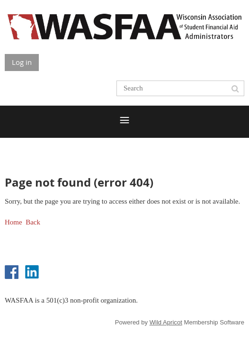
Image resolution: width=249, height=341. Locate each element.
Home (13, 222)
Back (33, 222)
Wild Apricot (166, 322)
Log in (22, 62)
